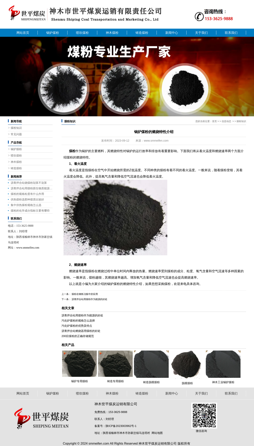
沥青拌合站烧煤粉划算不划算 (29, 182)
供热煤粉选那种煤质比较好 (27, 199)
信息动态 (226, 121)
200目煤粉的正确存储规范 (78, 336)
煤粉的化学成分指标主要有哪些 (30, 210)
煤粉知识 (16, 127)
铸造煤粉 (142, 32)
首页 (214, 121)
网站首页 (22, 32)
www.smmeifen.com (156, 140)
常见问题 (16, 134)
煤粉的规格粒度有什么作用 (27, 193)
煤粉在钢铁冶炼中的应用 (84, 294)
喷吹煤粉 (82, 32)
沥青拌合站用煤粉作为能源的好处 (89, 299)
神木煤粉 (112, 32)
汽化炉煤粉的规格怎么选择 (78, 320)
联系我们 (231, 32)
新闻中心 (171, 32)
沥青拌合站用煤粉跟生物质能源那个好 (32, 188)
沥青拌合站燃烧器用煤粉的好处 (81, 330)
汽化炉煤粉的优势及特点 (77, 325)
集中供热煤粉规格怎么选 (26, 205)
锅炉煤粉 (52, 32)
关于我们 (201, 32)
